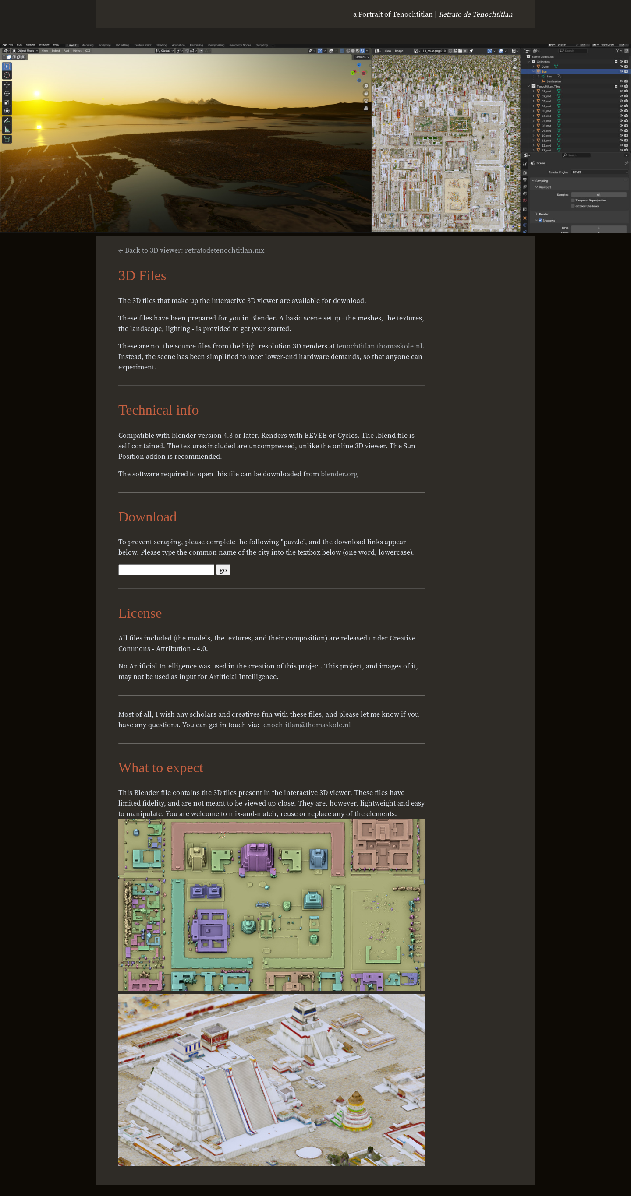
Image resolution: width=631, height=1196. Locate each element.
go (223, 569)
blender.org (339, 473)
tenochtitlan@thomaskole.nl (306, 724)
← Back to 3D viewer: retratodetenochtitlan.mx (191, 250)
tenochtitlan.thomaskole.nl (379, 346)
